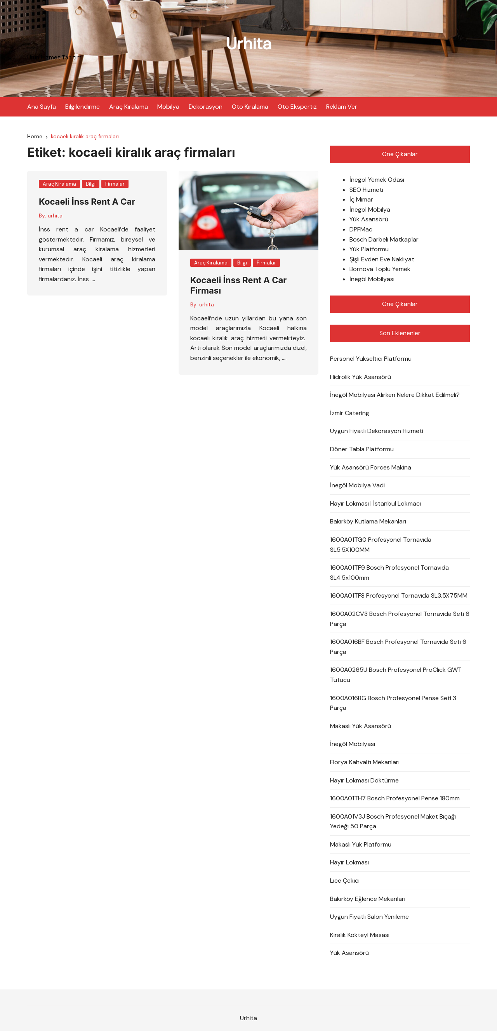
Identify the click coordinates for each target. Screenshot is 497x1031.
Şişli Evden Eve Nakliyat (381, 259)
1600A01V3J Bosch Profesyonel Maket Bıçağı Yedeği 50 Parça (393, 821)
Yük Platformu (369, 249)
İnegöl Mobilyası (371, 279)
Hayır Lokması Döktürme (364, 780)
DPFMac (360, 229)
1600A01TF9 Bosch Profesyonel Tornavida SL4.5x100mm (389, 572)
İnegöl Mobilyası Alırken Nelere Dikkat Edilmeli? (395, 395)
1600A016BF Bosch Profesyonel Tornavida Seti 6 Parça (398, 647)
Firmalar (115, 184)
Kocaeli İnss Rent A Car (87, 201)
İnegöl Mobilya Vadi (357, 485)
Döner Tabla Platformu (362, 449)
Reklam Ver (341, 107)
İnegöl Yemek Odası (376, 180)
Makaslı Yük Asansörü (360, 726)
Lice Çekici (345, 880)
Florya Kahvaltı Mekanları (365, 762)
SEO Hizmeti (366, 190)
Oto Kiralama (250, 107)
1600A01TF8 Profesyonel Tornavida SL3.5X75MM (398, 595)
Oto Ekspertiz (297, 107)
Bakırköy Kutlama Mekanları (368, 521)
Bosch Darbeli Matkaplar (384, 239)
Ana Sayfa (41, 107)
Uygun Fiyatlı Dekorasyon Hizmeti (376, 431)
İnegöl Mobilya (369, 209)
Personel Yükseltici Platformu (371, 359)
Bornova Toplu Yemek (379, 269)
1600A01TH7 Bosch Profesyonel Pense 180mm (395, 798)
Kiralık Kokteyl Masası (359, 935)
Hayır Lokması (349, 862)
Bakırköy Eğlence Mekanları (367, 899)
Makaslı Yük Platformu (360, 844)
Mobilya (168, 107)
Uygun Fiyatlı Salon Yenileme (369, 917)
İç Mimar (361, 199)
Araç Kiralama (128, 107)
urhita (55, 215)
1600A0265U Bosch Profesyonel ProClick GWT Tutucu (396, 675)
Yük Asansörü (368, 219)
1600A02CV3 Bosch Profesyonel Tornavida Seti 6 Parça (399, 619)
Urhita (248, 43)
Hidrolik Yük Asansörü (360, 377)
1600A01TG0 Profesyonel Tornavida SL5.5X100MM (380, 544)
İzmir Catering (349, 413)
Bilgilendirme (82, 107)
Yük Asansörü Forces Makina (370, 467)
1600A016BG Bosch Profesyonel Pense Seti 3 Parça (393, 703)
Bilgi (91, 184)
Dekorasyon (205, 107)
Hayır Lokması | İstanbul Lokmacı (375, 503)
